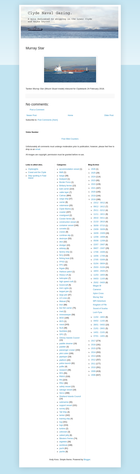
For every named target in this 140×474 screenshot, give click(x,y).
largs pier (63, 295)
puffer (61, 366)
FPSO (62, 262)
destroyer (63, 238)
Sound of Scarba (100, 308)
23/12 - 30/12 (99, 203)
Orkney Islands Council (69, 338)
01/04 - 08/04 (99, 263)
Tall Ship (63, 412)
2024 (93, 177)
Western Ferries (66, 438)
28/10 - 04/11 (99, 218)
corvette (62, 229)
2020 (93, 192)
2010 (93, 367)
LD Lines (63, 298)
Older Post (108, 115)
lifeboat (62, 301)
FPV (61, 265)
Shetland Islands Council (70, 396)
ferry (61, 255)
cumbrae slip (64, 235)
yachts (62, 451)
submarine (63, 402)
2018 (93, 199)
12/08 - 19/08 (99, 237)
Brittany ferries (65, 186)
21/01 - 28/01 (99, 328)
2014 (93, 352)
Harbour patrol (65, 272)
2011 (93, 364)
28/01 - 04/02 (99, 325)
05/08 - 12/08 (99, 241)
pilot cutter (63, 353)
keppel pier (64, 291)
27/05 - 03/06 (99, 260)
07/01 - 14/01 (99, 336)
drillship (62, 248)
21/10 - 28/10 (99, 222)
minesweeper (65, 315)
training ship (64, 419)
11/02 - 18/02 (99, 317)
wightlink (63, 442)
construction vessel (67, 222)
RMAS (62, 376)
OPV (61, 334)
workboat (63, 445)
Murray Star (98, 297)
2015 (93, 348)
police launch (65, 363)
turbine (62, 428)
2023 (93, 180)
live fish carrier (65, 308)
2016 (93, 345)
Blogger (87, 459)
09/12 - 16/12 (99, 206)
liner (61, 305)
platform (62, 360)
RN (60, 380)
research (63, 370)
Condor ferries (65, 219)
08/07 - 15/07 (99, 248)
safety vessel (65, 386)
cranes (62, 232)
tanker (62, 415)
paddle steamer (66, 343)
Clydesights (33, 169)
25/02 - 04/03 (99, 282)
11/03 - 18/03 (99, 275)
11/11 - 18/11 (99, 214)
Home (70, 115)
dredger (62, 245)
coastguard (64, 215)
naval (61, 324)
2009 (93, 371)
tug (60, 422)
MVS (61, 321)
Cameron (97, 289)
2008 (93, 375)
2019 (93, 196)
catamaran (64, 205)
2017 (93, 341)
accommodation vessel (69, 169)
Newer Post (32, 115)
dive (61, 242)
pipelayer (63, 357)
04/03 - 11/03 (99, 278)
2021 (93, 188)
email (37, 149)
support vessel (65, 405)
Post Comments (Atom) (48, 120)
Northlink (63, 331)
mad (61, 311)
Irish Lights (64, 288)
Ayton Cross (98, 293)
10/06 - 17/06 (99, 256)
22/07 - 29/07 (99, 244)
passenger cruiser (67, 350)
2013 (93, 356)
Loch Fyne (97, 312)
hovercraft (63, 285)
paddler (62, 347)
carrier (62, 202)
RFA (61, 373)
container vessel (66, 225)
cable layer (64, 192)
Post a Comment (37, 110)
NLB (61, 328)
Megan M (97, 286)
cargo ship (63, 199)
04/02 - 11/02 (99, 321)
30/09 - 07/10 (99, 225)
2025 (93, 173)
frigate (62, 268)
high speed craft (66, 281)
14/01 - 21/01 (99, 332)
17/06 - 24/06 (99, 252)
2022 (93, 184)
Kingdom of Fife (100, 305)
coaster (62, 212)
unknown (63, 432)
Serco (61, 393)
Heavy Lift (63, 275)
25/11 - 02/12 (99, 210)
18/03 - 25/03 (99, 271)
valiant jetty (64, 435)
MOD (61, 318)
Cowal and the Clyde (37, 172)
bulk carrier (64, 189)
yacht (61, 448)
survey (62, 408)
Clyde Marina (65, 209)
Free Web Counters (70, 139)
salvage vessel (65, 390)
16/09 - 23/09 (99, 233)
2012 (93, 360)
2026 (93, 169)
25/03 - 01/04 (99, 267)
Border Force (65, 182)
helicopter (63, 278)
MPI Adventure (99, 301)
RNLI (61, 383)
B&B (61, 172)
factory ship (64, 252)
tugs (61, 425)
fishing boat (64, 258)
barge (61, 176)
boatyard (63, 179)
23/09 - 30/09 (99, 229)
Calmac (62, 195)
